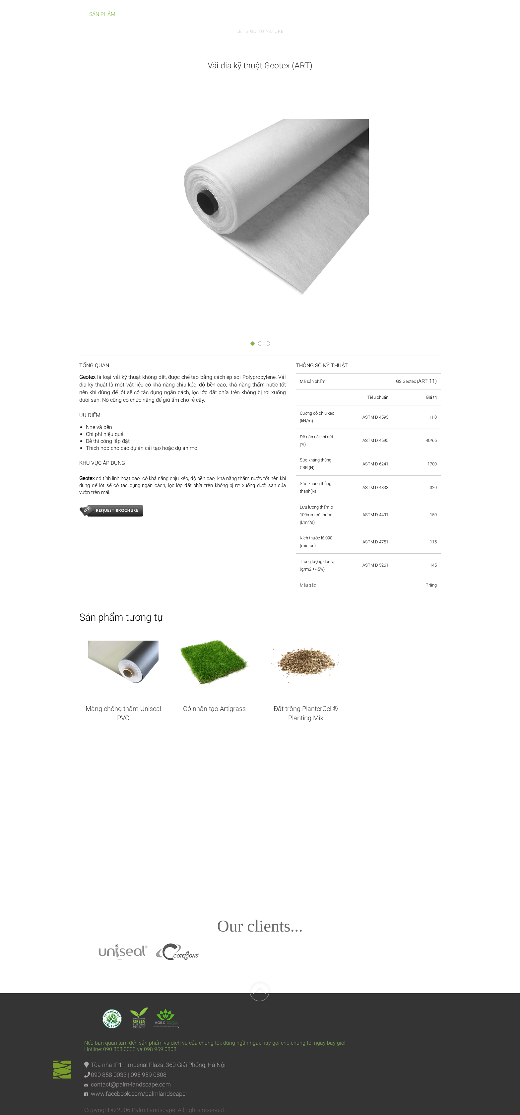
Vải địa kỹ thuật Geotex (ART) (260, 65)
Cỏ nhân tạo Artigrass (214, 709)
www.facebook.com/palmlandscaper (139, 1093)
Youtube (260, 809)
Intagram (329, 809)
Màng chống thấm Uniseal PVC (123, 713)
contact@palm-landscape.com (131, 1084)
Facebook (190, 809)
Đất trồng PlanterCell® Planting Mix (306, 713)
